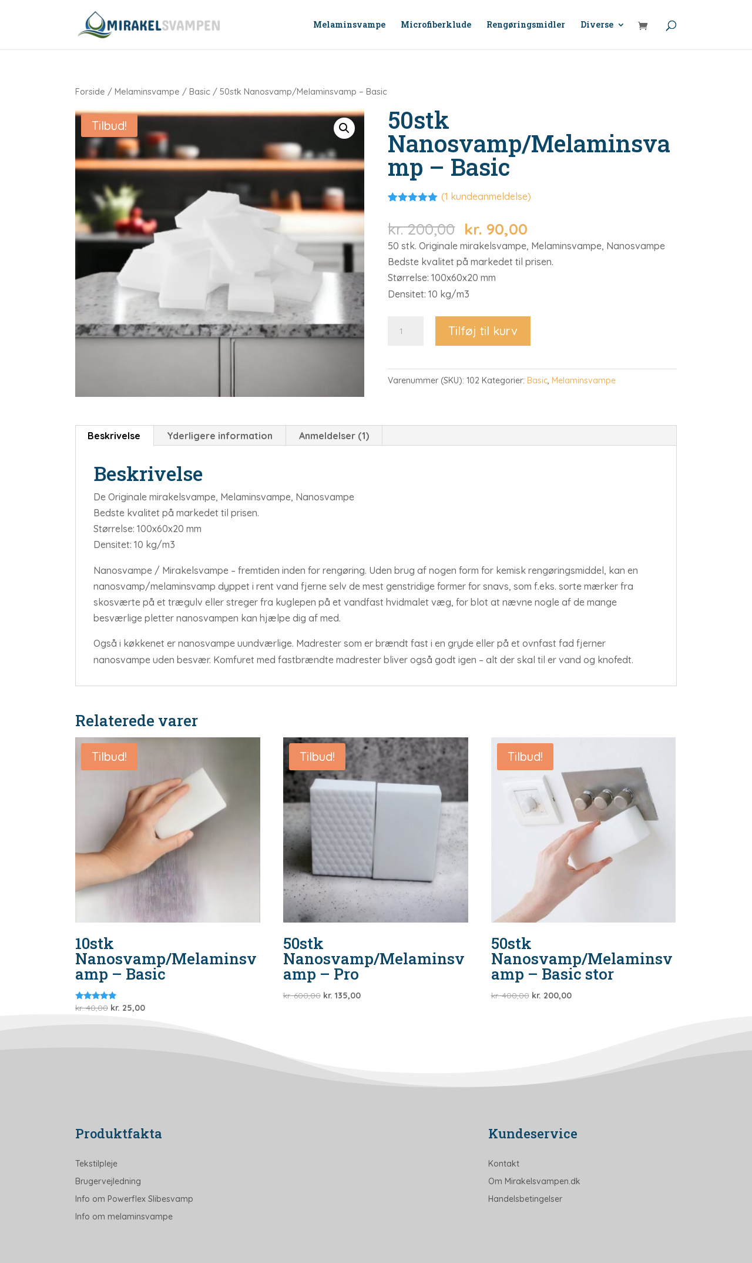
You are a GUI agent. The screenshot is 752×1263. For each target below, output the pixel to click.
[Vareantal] (405, 331)
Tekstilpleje (96, 1164)
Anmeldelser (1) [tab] (334, 436)
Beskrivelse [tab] (114, 436)
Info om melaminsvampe (124, 1217)
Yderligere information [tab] (220, 436)
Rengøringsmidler (525, 25)
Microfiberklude (436, 25)
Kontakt (503, 1164)
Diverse (596, 25)
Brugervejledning (108, 1182)
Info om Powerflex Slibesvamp (134, 1199)
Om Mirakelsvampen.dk (534, 1182)
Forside (90, 91)
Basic (199, 91)
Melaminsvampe (349, 25)
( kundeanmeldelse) (486, 196)
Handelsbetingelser (525, 1199)
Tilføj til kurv (483, 330)
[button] (344, 128)
